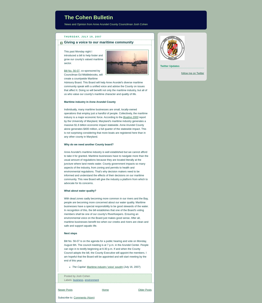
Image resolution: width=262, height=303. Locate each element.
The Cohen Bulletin (88, 17)
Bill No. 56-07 (72, 70)
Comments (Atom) (84, 297)
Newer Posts (65, 289)
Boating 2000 (130, 117)
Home (105, 289)
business (78, 280)
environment (92, 280)
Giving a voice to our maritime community (98, 42)
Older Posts (145, 289)
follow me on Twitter (192, 73)
